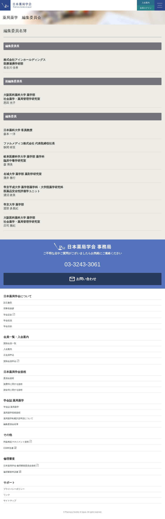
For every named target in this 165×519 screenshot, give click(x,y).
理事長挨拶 (9, 308)
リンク (7, 495)
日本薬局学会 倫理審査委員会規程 (21, 465)
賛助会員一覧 (10, 343)
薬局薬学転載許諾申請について (18, 418)
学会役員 (8, 320)
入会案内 (146, 3)
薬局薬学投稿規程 (12, 412)
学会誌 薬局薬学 (11, 407)
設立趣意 (8, 302)
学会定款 (9, 314)
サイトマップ (10, 500)
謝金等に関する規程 (13, 390)
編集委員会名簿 (11, 424)
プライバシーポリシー (14, 489)
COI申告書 (10, 447)
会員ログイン (145, 8)
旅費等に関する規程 (13, 384)
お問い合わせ (86, 279)
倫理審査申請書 (12, 471)
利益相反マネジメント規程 (18, 441)
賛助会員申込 (11, 361)
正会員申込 (9, 355)
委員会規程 (9, 378)
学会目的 (8, 326)
